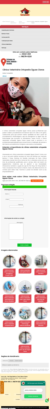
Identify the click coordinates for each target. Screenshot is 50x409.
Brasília (11, 359)
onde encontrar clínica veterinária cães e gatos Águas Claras (25, 298)
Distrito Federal (18, 359)
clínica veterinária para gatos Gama (25, 270)
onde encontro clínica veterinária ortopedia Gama (9, 322)
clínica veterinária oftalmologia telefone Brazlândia (25, 322)
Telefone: (16, 205)
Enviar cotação (24, 245)
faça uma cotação (37, 181)
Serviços (25, 27)
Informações (2, 387)
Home (6, 393)
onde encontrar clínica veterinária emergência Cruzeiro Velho (9, 272)
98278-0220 (26, 56)
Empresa (18, 393)
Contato (18, 398)
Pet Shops (4, 47)
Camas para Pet (6, 37)
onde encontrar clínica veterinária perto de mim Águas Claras (25, 347)
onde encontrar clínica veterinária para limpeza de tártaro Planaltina (9, 298)
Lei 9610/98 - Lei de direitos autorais (20, 370)
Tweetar (4, 76)
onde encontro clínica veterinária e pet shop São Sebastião (41, 298)
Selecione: (5, 359)
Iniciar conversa (33, 396)
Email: (14, 199)
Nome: (14, 194)
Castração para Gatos (7, 40)
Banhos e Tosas (5, 33)
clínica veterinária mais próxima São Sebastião (41, 322)
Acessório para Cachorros (8, 30)
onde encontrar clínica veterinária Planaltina (41, 271)
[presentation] (14, 213)
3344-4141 (26, 54)
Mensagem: (16, 231)
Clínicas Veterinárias (7, 44)
